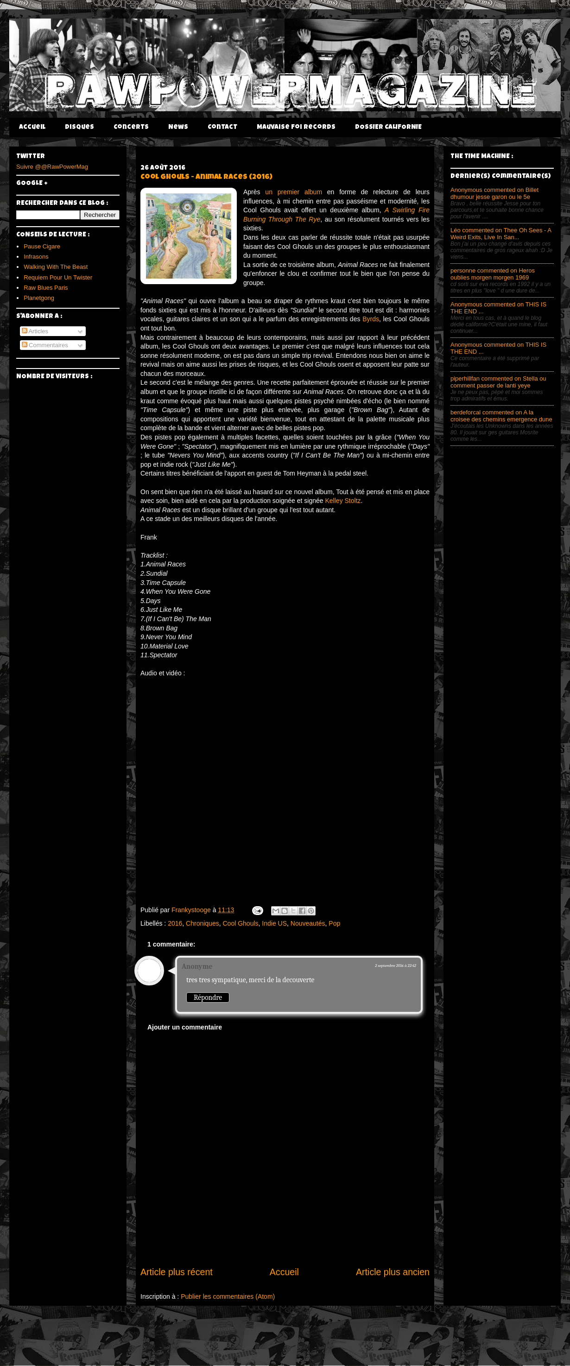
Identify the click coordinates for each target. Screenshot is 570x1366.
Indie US (274, 923)
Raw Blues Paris (46, 287)
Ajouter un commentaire (184, 1027)
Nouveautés (308, 923)
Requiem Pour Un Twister (58, 277)
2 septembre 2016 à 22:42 (395, 965)
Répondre (208, 997)
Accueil (32, 127)
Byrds (370, 319)
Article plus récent (176, 1272)
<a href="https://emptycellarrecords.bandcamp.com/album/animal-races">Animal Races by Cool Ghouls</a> (285, 787)
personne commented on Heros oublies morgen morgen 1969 (492, 274)
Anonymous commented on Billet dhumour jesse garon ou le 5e (494, 193)
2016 (175, 923)
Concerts (131, 127)
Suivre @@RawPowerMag (52, 166)
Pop (334, 923)
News (178, 127)
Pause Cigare (42, 246)
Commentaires (45, 345)
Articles (35, 331)
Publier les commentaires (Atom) (228, 1296)
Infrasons (36, 256)
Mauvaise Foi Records (296, 127)
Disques (79, 127)
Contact (222, 127)
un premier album (293, 192)
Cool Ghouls (240, 923)
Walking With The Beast (56, 266)
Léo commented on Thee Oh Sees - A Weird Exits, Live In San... (500, 234)
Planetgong (39, 297)
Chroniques (202, 923)
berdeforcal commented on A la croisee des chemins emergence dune (501, 416)
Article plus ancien (393, 1272)
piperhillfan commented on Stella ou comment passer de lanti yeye (498, 382)
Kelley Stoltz (343, 500)
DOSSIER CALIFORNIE (388, 127)
